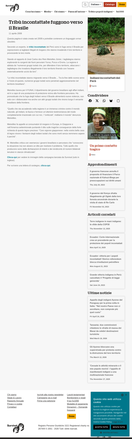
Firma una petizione (46, 400)
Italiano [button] (95, 4)
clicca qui (45, 165)
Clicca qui (12, 157)
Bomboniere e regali (76, 397)
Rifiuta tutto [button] (119, 427)
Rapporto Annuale (15, 400)
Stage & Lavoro (14, 397)
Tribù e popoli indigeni (100, 12)
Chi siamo (59, 12)
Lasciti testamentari (76, 394)
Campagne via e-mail (47, 397)
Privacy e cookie (14, 404)
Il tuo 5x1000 (73, 400)
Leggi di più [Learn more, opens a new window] (118, 422)
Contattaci (11, 407)
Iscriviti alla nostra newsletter (50, 394)
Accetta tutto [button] (101, 427)
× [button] (126, 395)
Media (47, 12)
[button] (85, 4)
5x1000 (120, 12)
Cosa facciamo (33, 12)
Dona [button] (122, 4)
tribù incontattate (37, 47)
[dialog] (110, 414)
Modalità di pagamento (77, 404)
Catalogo (110, 4)
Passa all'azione (76, 12)
